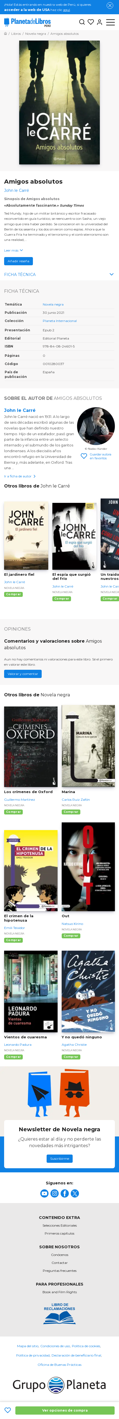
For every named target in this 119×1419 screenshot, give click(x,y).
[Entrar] (98, 22)
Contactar (60, 1263)
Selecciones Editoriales (59, 1225)
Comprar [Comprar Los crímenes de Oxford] (13, 812)
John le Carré (20, 410)
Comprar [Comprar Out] (71, 936)
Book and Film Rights (59, 1292)
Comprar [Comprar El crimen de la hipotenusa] (13, 940)
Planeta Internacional (60, 321)
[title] (44, 1193)
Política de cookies (86, 1346)
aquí (66, 10)
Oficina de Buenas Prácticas (59, 1365)
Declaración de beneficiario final (76, 1355)
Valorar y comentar (23, 674)
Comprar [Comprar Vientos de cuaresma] (13, 1057)
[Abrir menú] (110, 22)
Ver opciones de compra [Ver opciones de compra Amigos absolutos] (65, 1410)
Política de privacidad (33, 1355)
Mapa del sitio (27, 1346)
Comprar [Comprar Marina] (71, 812)
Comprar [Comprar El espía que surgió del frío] (61, 598)
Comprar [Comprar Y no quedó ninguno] (71, 1057)
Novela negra (53, 304)
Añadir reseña (18, 261)
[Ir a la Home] (5, 34)
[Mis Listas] (89, 22)
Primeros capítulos (59, 1233)
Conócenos (59, 1255)
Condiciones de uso (55, 1346)
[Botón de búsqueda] (82, 22)
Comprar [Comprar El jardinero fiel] (13, 594)
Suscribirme (59, 1158)
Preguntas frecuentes (59, 1271)
